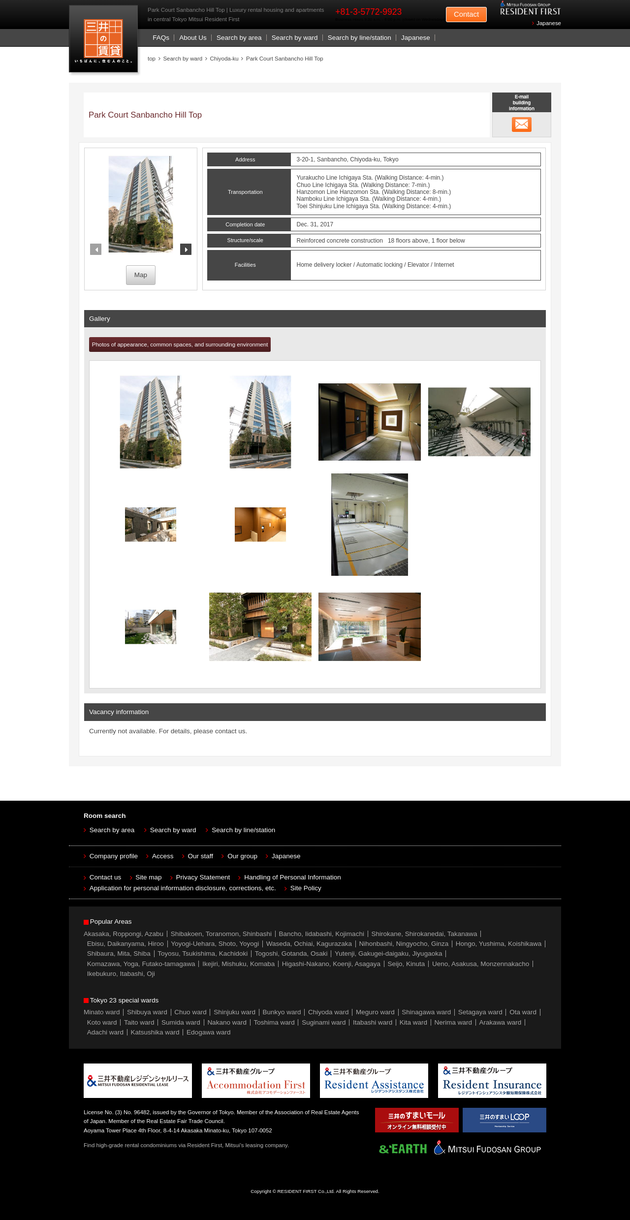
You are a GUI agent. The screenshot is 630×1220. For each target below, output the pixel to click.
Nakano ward (227, 1022)
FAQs (161, 37)
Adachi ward (105, 1032)
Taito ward (139, 1022)
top (152, 59)
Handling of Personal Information (292, 877)
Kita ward (413, 1022)
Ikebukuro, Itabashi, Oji (121, 973)
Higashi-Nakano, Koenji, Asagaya (331, 964)
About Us (193, 37)
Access (163, 856)
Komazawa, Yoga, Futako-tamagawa (141, 964)
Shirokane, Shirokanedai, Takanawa (424, 934)
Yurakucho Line (317, 177)
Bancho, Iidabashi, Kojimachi (321, 934)
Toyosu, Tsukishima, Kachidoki (203, 953)
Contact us (106, 877)
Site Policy (305, 888)
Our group (242, 856)
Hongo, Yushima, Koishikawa (499, 943)
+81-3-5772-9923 (368, 12)
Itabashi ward (372, 1022)
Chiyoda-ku (224, 59)
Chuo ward (190, 1012)
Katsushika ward (155, 1032)
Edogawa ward (208, 1032)
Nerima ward (453, 1022)
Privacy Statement (203, 877)
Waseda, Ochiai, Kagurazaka (309, 943)
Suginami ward (324, 1022)
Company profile (114, 856)
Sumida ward (180, 1022)
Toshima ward (273, 1022)
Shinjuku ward (234, 1012)
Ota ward (522, 1012)
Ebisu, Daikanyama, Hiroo (125, 943)
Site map (148, 877)
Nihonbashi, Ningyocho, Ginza (404, 943)
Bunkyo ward (281, 1012)
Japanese (548, 23)
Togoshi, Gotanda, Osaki (291, 953)
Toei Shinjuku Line (321, 206)
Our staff (201, 856)
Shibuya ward (147, 1012)
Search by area (239, 37)
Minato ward (102, 1012)
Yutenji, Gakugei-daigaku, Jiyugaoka (388, 953)
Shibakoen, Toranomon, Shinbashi (221, 934)
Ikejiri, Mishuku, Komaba (238, 964)
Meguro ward (375, 1012)
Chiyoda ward (328, 1012)
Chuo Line (310, 185)
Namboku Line (316, 198)
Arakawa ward (500, 1022)
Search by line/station (359, 37)
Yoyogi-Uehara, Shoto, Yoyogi (215, 943)
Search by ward (295, 37)
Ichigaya (350, 177)
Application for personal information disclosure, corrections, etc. (183, 888)
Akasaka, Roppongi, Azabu (123, 934)
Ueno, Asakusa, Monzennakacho (480, 964)
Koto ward (102, 1022)
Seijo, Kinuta (406, 964)
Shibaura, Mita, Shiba (119, 953)
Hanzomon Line (317, 191)
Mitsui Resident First (105, 41)
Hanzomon (354, 191)
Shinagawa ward (426, 1012)
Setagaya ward (480, 1012)
